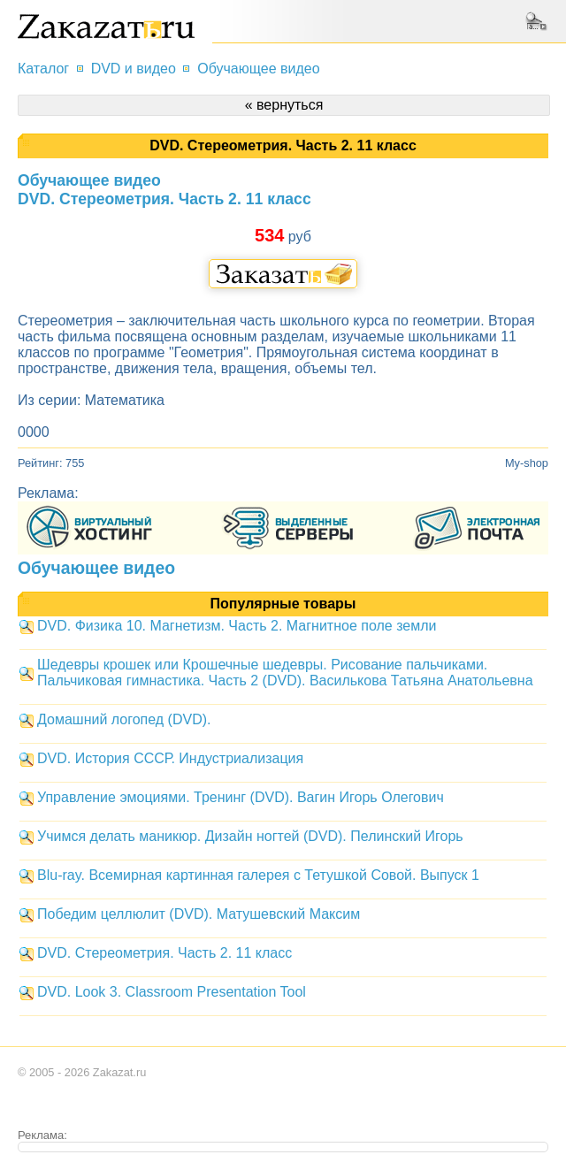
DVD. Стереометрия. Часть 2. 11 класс (164, 952)
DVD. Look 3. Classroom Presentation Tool (171, 991)
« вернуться (284, 104)
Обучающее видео (258, 68)
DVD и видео (133, 68)
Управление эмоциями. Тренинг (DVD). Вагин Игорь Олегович (240, 797)
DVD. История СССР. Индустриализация (170, 758)
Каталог (43, 68)
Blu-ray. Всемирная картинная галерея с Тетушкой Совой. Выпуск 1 (258, 875)
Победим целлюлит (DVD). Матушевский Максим (198, 913)
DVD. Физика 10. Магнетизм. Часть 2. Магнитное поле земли (236, 625)
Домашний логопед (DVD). (123, 719)
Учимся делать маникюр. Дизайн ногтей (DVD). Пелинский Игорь (250, 836)
